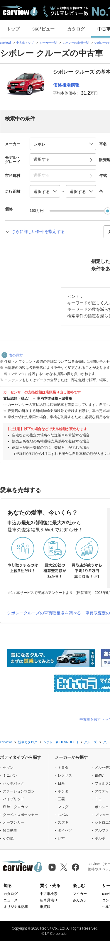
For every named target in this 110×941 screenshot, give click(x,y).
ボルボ (100, 838)
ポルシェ (102, 807)
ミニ (98, 799)
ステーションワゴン (19, 791)
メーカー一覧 (48, 42)
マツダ (63, 807)
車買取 (45, 907)
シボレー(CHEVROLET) (60, 742)
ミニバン (10, 775)
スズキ (63, 822)
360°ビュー (43, 28)
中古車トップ (25, 42)
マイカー (80, 894)
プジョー (102, 815)
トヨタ (63, 768)
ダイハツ (65, 830)
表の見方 (12, 355)
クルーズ (90, 742)
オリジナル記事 (16, 907)
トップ (13, 28)
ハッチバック (13, 783)
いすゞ (63, 838)
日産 (61, 783)
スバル (63, 815)
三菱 (61, 799)
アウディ (102, 791)
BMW (99, 775)
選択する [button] (41, 159)
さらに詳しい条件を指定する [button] (38, 231)
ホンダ (63, 791)
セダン (8, 768)
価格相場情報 (66, 84)
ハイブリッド (13, 799)
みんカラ (80, 900)
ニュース (11, 900)
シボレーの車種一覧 (75, 42)
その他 (8, 838)
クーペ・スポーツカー (20, 815)
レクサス (65, 775)
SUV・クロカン (15, 807)
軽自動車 (10, 830)
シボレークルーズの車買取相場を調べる (44, 613)
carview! (5, 42)
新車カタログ (27, 742)
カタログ (76, 28)
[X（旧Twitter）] (64, 867)
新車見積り (48, 900)
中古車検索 (48, 894)
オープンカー (13, 822)
